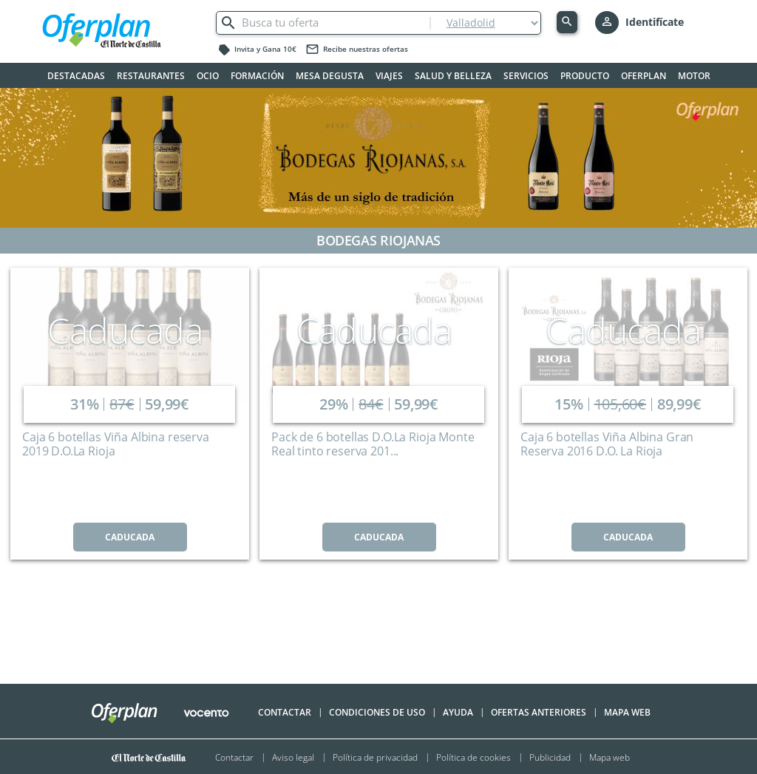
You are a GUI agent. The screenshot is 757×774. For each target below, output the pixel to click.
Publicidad (550, 756)
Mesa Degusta (330, 75)
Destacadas (76, 75)
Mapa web (609, 756)
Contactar (284, 712)
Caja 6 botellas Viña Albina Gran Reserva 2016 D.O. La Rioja (606, 444)
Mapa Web (627, 712)
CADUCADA (130, 537)
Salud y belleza (453, 75)
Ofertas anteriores (538, 712)
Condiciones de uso (377, 712)
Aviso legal (293, 756)
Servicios (526, 75)
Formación (257, 75)
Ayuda (458, 712)
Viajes (389, 75)
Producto (584, 75)
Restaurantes (151, 75)
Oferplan (643, 75)
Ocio (208, 75)
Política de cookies (473, 756)
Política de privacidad (375, 756)
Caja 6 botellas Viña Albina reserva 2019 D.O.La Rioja (115, 444)
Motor (694, 75)
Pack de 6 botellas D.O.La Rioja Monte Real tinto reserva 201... (372, 444)
